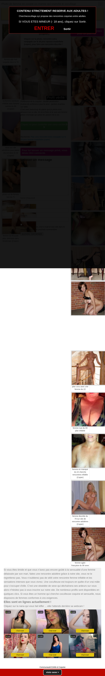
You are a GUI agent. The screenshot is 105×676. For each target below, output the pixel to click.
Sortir (67, 28)
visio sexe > (52, 672)
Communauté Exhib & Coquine (52, 667)
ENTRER (44, 28)
